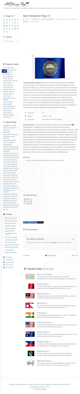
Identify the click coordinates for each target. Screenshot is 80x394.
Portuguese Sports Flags (10, 181)
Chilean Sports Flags (9, 186)
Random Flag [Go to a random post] (8, 259)
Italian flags (6, 83)
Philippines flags (7, 115)
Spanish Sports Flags (9, 162)
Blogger (44, 389)
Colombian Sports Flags (10, 157)
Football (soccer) (8, 125)
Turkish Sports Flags (9, 164)
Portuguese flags (8, 108)
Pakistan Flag (43, 351)
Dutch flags (6, 96)
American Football (8, 140)
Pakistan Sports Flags (9, 207)
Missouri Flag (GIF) (10, 223)
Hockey (5, 130)
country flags (6, 67)
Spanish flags (7, 85)
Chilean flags (6, 110)
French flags (6, 78)
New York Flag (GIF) (10, 242)
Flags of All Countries (44, 274)
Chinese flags (7, 102)
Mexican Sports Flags (9, 177)
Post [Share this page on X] (40, 222)
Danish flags (6, 104)
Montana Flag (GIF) (10, 226)
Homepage (7, 257)
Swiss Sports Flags (8, 202)
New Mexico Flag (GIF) (11, 240)
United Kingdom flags (9, 81)
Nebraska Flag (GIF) (10, 228)
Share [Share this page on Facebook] (33, 222)
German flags (7, 87)
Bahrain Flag (43, 284)
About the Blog (8, 262)
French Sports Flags (8, 166)
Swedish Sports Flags (9, 194)
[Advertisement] (50, 37)
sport (4, 209)
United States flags (48, 19)
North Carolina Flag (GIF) (12, 245)
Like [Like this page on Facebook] (26, 222)
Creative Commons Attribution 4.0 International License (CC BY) (52, 384)
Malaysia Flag (43, 294)
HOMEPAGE (50, 255)
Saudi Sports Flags (8, 184)
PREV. (26, 255)
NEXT (75, 255)
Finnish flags (6, 113)
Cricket (5, 151)
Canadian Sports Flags (9, 153)
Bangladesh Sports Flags (10, 205)
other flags (6, 72)
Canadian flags (7, 91)
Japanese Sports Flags (9, 146)
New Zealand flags (8, 106)
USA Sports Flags (8, 128)
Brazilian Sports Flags (9, 155)
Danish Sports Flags (8, 198)
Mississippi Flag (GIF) (11, 221)
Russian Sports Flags (9, 134)
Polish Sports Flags (8, 179)
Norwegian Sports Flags (10, 188)
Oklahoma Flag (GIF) (10, 252)
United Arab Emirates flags (9, 99)
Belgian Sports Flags (9, 170)
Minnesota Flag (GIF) (11, 218)
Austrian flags (7, 94)
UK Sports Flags (7, 142)
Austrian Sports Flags (9, 196)
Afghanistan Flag (44, 361)
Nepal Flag (42, 303)
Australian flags (7, 89)
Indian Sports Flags (8, 200)
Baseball (5, 132)
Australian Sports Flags (9, 168)
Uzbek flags (6, 117)
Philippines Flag (44, 342)
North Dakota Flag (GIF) (11, 247)
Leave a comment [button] (50, 239)
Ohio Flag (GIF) (9, 250)
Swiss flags (6, 74)
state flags (35, 19)
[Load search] (10, 41)
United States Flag (45, 322)
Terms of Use (8, 265)
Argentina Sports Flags (9, 149)
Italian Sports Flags (8, 160)
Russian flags (7, 76)
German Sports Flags (9, 175)
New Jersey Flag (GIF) (11, 237)
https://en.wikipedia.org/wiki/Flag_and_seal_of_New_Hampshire (45, 160)
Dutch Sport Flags (8, 173)
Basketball (6, 144)
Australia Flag (43, 332)
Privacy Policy (8, 267)
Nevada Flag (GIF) (10, 231)
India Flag (42, 313)
